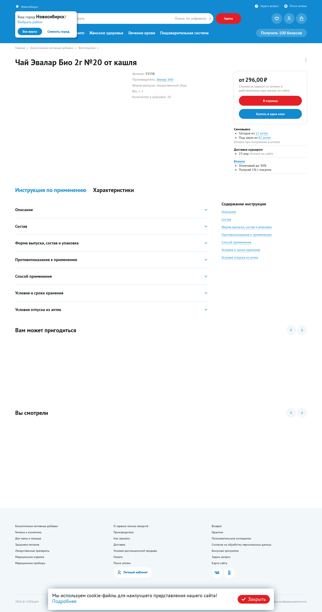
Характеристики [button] (113, 190)
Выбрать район (30, 22)
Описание (229, 212)
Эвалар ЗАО (164, 79)
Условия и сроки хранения (241, 250)
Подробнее (64, 601)
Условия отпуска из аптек (240, 257)
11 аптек (261, 133)
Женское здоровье (106, 32)
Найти (228, 18)
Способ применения (236, 242)
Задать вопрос (269, 6)
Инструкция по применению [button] (50, 190)
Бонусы (239, 161)
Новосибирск (29, 7)
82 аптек (264, 137)
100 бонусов (281, 33)
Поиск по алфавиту (190, 18)
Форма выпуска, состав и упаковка (247, 227)
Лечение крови (141, 32)
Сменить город (58, 31)
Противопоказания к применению (247, 235)
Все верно (30, 31)
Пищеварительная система (184, 32)
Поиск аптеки (298, 6)
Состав (226, 219)
